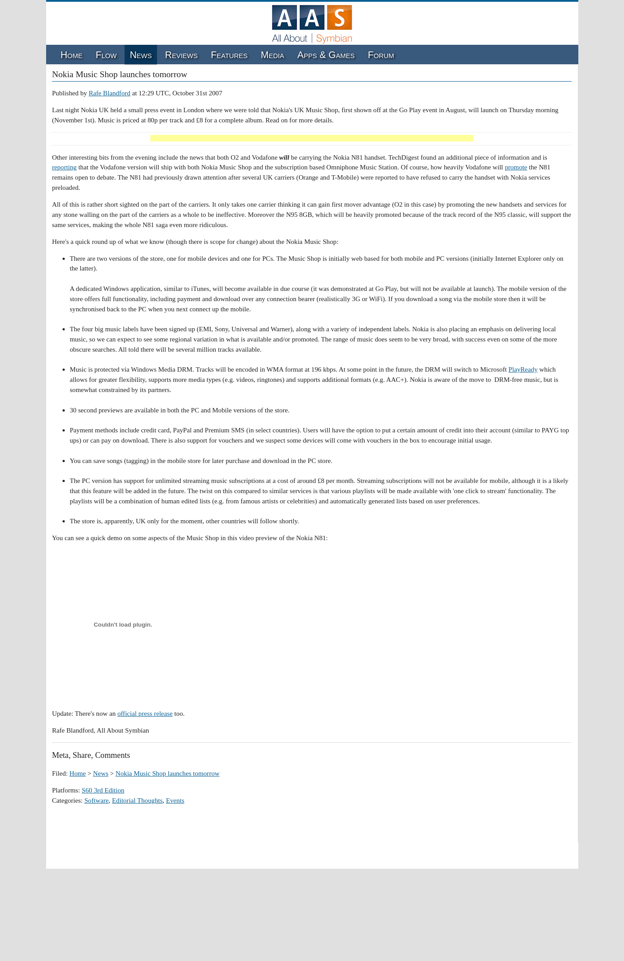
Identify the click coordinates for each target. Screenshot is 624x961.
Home (71, 55)
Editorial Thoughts (137, 800)
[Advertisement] (311, 138)
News (141, 55)
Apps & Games (326, 55)
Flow (106, 55)
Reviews (181, 55)
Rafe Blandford (109, 93)
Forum (381, 55)
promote (516, 167)
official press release (145, 713)
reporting (64, 167)
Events (175, 800)
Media (272, 55)
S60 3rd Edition (103, 790)
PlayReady (523, 369)
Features (229, 55)
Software (96, 800)
